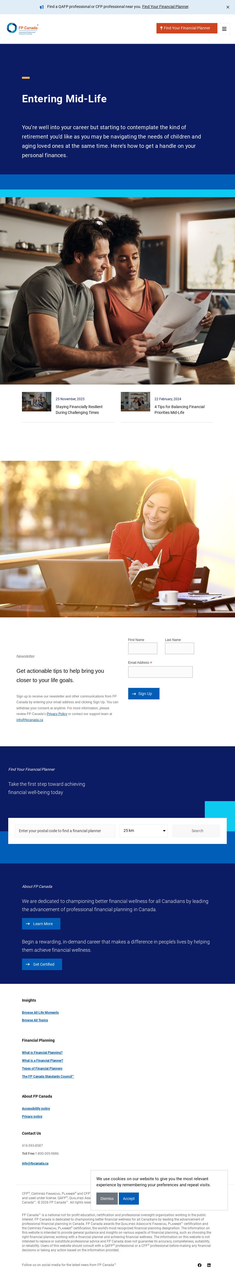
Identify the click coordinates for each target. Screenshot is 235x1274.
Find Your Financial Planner (165, 6)
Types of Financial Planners (42, 1068)
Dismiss (107, 1198)
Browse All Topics (35, 1020)
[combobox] (144, 830)
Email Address (140, 662)
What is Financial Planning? (42, 1052)
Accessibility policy (36, 1108)
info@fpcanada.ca (29, 720)
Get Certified (40, 964)
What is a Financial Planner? (42, 1060)
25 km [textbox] (129, 830)
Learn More (39, 923)
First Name (136, 640)
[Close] (228, 7)
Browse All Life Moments (40, 1012)
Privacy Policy (57, 714)
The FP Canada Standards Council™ (48, 1076)
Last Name (173, 640)
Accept (129, 1198)
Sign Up (142, 693)
